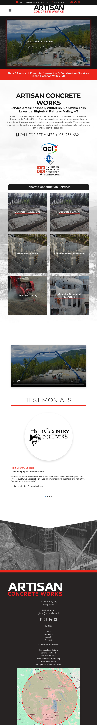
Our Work (48, 634)
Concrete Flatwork (48, 653)
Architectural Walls (48, 655)
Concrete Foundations (48, 650)
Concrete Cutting (48, 661)
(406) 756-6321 (60, 2)
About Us (48, 637)
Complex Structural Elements (48, 664)
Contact (48, 640)
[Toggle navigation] (10, 10)
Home (48, 631)
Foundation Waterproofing (48, 658)
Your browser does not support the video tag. (48, 366)
